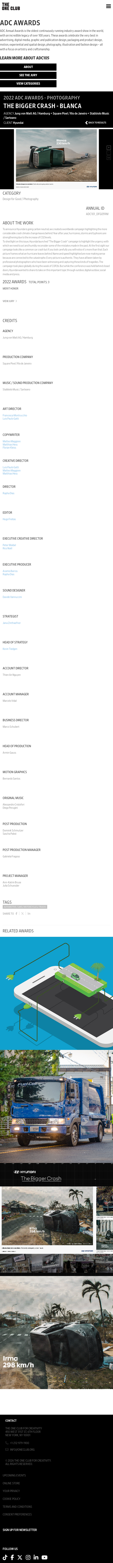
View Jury (9, 301)
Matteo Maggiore (12, 441)
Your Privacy (11, 1491)
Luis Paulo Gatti (11, 418)
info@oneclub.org (22, 1449)
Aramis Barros (10, 571)
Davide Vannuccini (12, 597)
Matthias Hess (10, 444)
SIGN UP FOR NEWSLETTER (20, 1530)
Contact (11, 1420)
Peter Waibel (9, 545)
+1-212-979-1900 (19, 1443)
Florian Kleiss (9, 447)
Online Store (11, 1483)
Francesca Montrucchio (15, 415)
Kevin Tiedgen (10, 648)
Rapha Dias (8, 493)
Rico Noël (7, 548)
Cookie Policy (11, 1498)
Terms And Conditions (17, 1506)
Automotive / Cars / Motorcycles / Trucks (25, 907)
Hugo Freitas (9, 519)
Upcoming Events (14, 1475)
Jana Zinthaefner (12, 623)
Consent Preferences (17, 1514)
